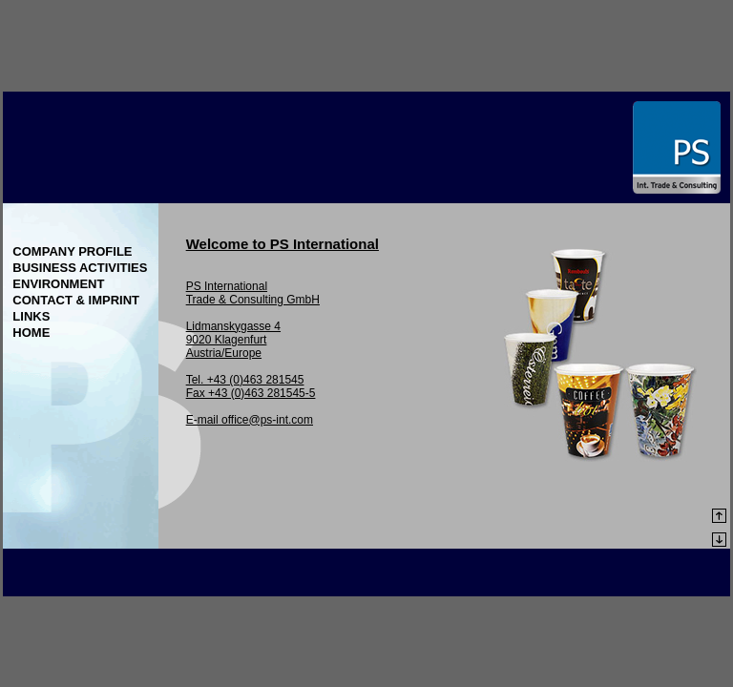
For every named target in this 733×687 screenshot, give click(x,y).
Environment (58, 284)
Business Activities (79, 267)
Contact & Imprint (75, 300)
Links (31, 316)
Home (31, 332)
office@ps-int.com (267, 420)
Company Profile (72, 251)
